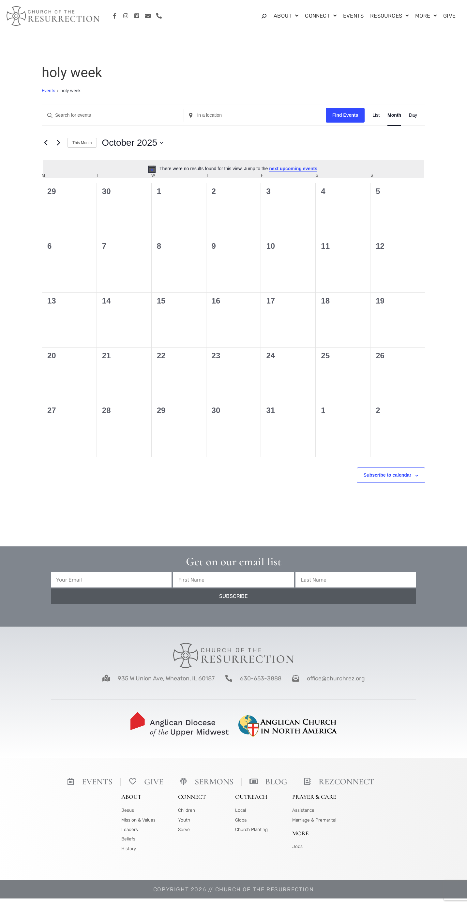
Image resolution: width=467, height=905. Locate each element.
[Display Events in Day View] (413, 115)
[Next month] (58, 143)
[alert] (233, 169)
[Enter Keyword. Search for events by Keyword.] (113, 115)
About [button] (286, 16)
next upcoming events (293, 168)
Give (449, 16)
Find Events (345, 115)
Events (353, 16)
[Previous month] (46, 143)
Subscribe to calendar (387, 475)
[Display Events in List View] (376, 115)
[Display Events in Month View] (394, 115)
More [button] (426, 16)
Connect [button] (321, 16)
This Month (82, 143)
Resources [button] (389, 16)
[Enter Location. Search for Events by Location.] (254, 115)
